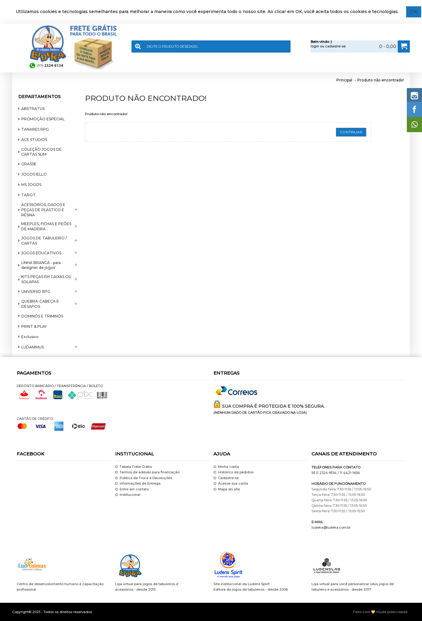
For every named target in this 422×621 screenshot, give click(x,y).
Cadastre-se (226, 478)
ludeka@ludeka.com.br (331, 527)
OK (414, 12)
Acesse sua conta (230, 483)
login (315, 46)
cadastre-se (335, 46)
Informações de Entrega (138, 483)
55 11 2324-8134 (324, 473)
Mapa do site (226, 489)
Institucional (127, 494)
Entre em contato (132, 489)
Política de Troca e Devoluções (143, 478)
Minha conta (226, 467)
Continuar (351, 132)
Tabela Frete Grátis (133, 467)
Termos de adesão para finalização (147, 472)
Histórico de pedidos (233, 472)
